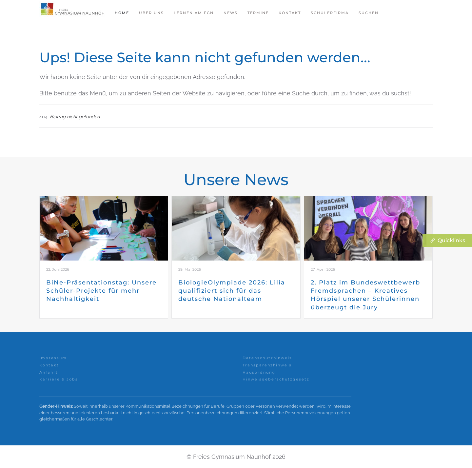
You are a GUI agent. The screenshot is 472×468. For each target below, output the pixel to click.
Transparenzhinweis (267, 365)
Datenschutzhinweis (267, 358)
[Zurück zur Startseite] (72, 13)
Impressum (53, 358)
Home (122, 12)
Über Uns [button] (151, 12)
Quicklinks (447, 240)
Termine (258, 12)
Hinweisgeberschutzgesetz (276, 379)
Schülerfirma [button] (330, 12)
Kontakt (290, 12)
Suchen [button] (369, 12)
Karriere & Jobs (58, 379)
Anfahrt (48, 372)
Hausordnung (259, 372)
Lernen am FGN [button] (194, 12)
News (231, 12)
